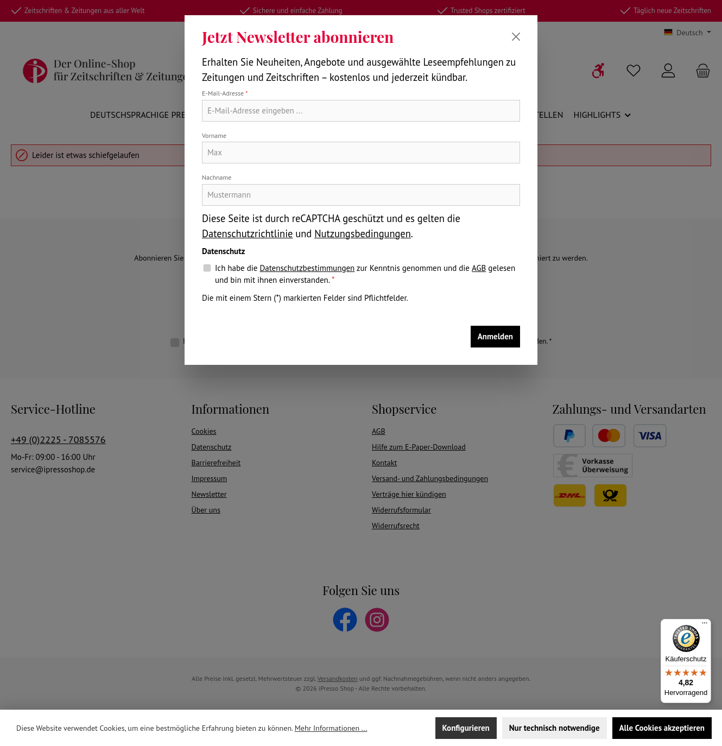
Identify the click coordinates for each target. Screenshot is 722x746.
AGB (479, 268)
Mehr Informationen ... (331, 728)
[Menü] (704, 625)
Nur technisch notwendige (554, 728)
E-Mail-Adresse (225, 93)
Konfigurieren (466, 728)
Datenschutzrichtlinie (247, 233)
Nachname (216, 177)
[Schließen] (516, 36)
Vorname (214, 135)
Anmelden (495, 336)
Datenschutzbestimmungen (306, 268)
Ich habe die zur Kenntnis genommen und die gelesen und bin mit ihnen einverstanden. (365, 274)
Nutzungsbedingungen (362, 233)
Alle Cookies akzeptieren (662, 728)
